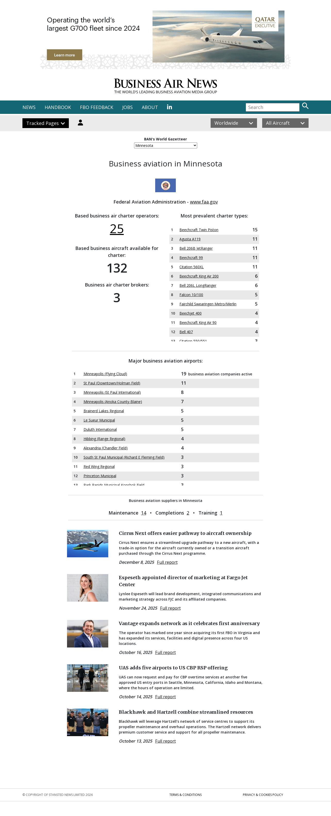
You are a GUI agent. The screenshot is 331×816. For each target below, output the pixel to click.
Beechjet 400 (190, 313)
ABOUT (150, 107)
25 (117, 228)
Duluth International (100, 429)
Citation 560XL (191, 266)
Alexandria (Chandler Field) (106, 447)
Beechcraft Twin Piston (198, 229)
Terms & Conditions (185, 795)
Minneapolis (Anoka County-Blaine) (113, 401)
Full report (167, 562)
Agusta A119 (190, 239)
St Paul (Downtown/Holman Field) (112, 383)
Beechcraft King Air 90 (198, 322)
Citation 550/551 (193, 341)
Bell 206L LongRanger (197, 285)
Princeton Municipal (100, 475)
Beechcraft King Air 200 (199, 276)
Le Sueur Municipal (99, 420)
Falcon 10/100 (191, 294)
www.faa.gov (204, 202)
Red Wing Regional (99, 466)
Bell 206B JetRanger (196, 248)
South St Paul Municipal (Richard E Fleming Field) (124, 457)
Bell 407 (186, 331)
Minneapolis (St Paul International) (112, 392)
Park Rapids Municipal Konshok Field (114, 485)
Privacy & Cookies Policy (263, 795)
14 (143, 513)
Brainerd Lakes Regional (104, 410)
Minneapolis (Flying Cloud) (105, 373)
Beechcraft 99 (191, 257)
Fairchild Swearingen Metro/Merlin (207, 303)
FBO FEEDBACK (96, 107)
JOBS (127, 107)
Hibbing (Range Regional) (104, 438)
